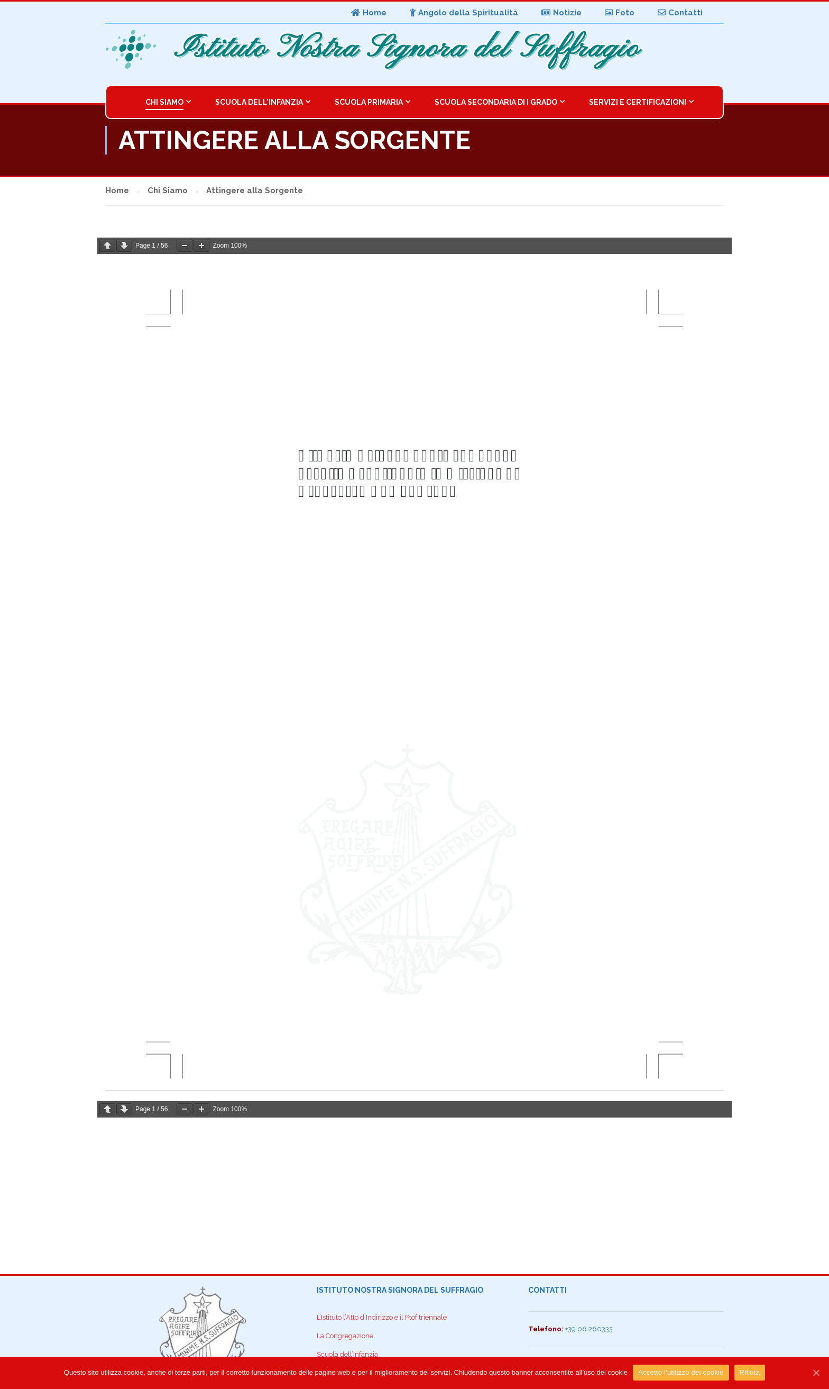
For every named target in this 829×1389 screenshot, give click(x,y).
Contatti (680, 12)
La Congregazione (345, 1336)
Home (368, 12)
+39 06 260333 (589, 1329)
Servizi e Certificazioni (637, 102)
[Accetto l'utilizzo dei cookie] (815, 1372)
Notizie (561, 12)
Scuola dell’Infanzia (259, 102)
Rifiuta (750, 1372)
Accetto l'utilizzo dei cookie (680, 1372)
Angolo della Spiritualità (464, 12)
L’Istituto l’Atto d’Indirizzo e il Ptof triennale (382, 1317)
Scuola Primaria (369, 102)
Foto (619, 12)
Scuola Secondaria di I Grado (496, 102)
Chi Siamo (164, 102)
